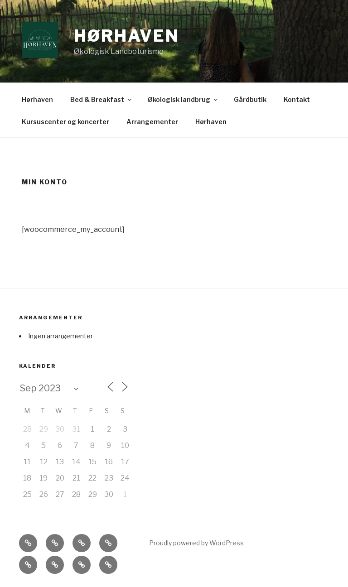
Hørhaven (126, 36)
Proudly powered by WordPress (196, 543)
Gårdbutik (250, 99)
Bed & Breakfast (101, 99)
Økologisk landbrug (183, 99)
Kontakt (297, 99)
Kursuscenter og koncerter (65, 121)
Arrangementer (152, 121)
